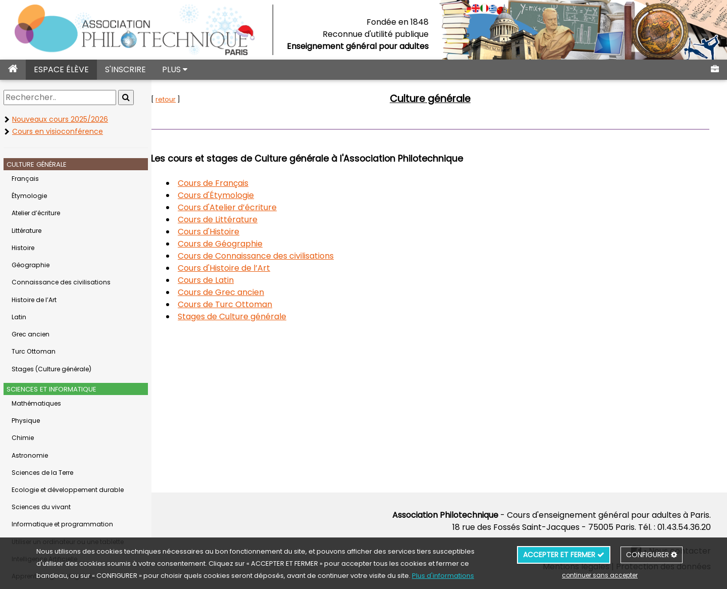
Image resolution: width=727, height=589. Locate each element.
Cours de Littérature (245, 219)
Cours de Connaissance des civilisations (283, 256)
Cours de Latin (233, 280)
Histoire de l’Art (34, 300)
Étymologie (29, 195)
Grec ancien (30, 334)
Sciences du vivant (41, 507)
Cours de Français (240, 183)
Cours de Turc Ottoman (252, 304)
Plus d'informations (443, 575)
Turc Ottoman (34, 351)
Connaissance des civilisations (61, 282)
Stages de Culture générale (259, 316)
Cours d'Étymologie (243, 195)
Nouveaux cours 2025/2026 (60, 119)
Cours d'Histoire (236, 231)
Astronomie (30, 455)
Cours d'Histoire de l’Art (251, 268)
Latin (19, 317)
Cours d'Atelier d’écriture (254, 207)
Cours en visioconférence (57, 131)
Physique (26, 420)
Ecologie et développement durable (68, 489)
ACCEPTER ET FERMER (563, 555)
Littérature (26, 230)
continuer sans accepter (600, 575)
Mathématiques (36, 403)
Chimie (23, 437)
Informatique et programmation (62, 524)
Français (25, 178)
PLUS (174, 69)
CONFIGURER (651, 555)
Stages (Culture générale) (51, 369)
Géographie (30, 265)
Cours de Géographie (247, 244)
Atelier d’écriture (36, 213)
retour (193, 99)
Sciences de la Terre (42, 472)
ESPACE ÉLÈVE (61, 69)
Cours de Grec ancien (248, 292)
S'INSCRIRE (125, 69)
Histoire (23, 247)
